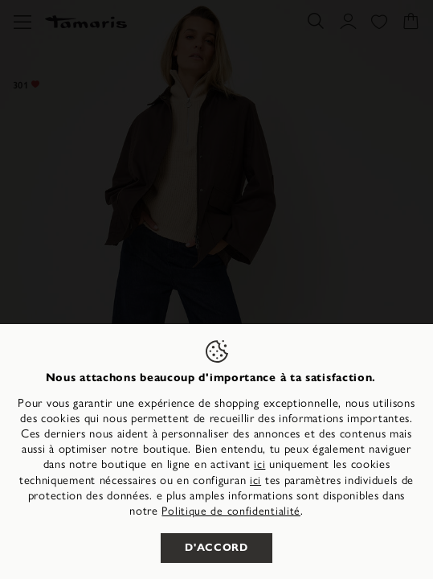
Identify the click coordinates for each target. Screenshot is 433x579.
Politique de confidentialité (230, 510)
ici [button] (255, 479)
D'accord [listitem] (216, 547)
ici (259, 463)
